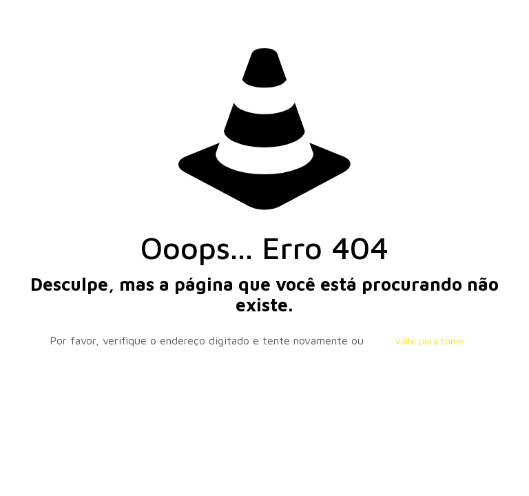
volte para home (429, 341)
